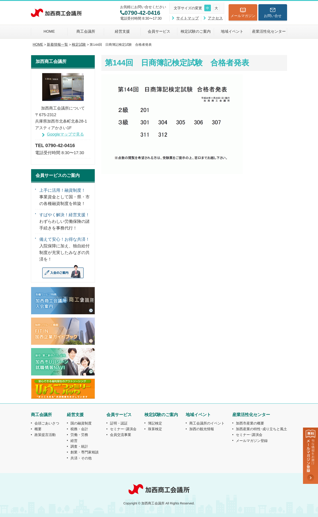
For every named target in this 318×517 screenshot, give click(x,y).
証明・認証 (119, 423)
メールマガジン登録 (252, 441)
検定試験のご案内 (196, 31)
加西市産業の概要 (250, 423)
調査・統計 (79, 446)
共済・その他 (81, 458)
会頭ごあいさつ (46, 423)
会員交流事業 (120, 435)
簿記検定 (155, 423)
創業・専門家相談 (84, 452)
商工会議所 (85, 31)
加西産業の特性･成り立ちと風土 (261, 429)
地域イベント (232, 31)
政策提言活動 (45, 435)
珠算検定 (155, 429)
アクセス (215, 18)
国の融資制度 (81, 423)
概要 (38, 429)
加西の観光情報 (201, 429)
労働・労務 (79, 435)
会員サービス (159, 31)
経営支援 (122, 31)
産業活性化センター (269, 31)
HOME (49, 31)
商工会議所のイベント (207, 423)
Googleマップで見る (65, 134)
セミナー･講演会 (123, 429)
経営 (74, 441)
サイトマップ (187, 18)
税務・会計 (79, 429)
